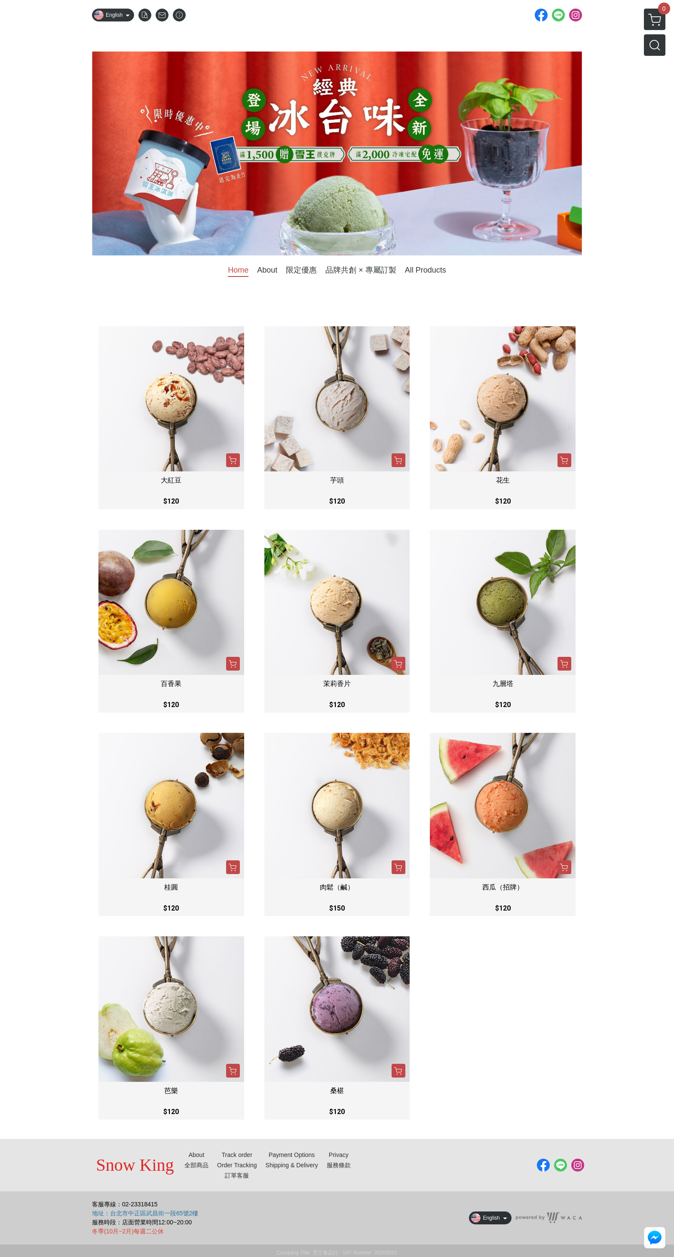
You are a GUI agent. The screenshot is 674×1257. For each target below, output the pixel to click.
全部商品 (196, 1165)
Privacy (339, 1155)
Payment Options (292, 1155)
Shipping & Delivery (292, 1165)
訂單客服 (237, 1175)
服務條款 (339, 1165)
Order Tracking (237, 1165)
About (197, 1155)
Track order (237, 1155)
